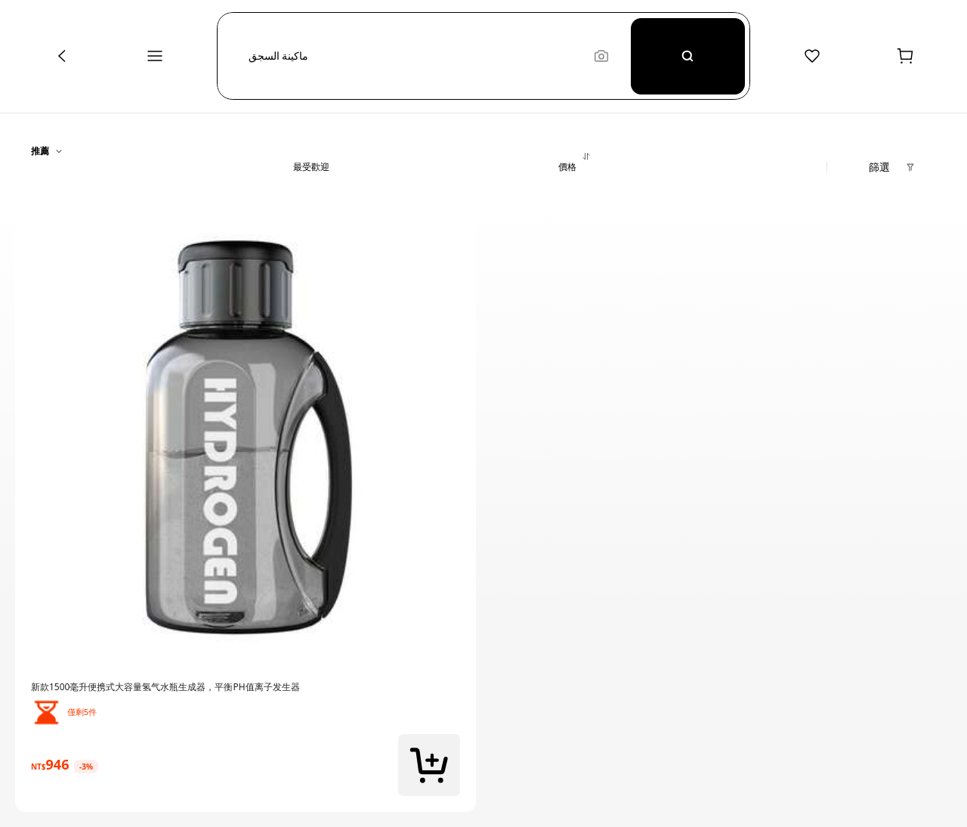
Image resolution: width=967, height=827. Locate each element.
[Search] (687, 56)
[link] (245, 687)
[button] (414, 56)
